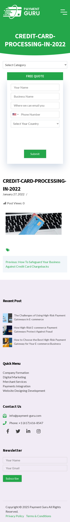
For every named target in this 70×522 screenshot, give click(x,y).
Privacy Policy (15, 516)
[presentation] (35, 136)
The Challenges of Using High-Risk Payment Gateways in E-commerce (40, 317)
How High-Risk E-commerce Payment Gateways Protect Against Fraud (35, 329)
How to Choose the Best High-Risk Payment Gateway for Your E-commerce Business (40, 341)
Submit (35, 154)
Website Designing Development (24, 390)
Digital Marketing (14, 377)
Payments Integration (16, 386)
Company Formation (16, 372)
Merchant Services (15, 381)
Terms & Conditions (38, 516)
